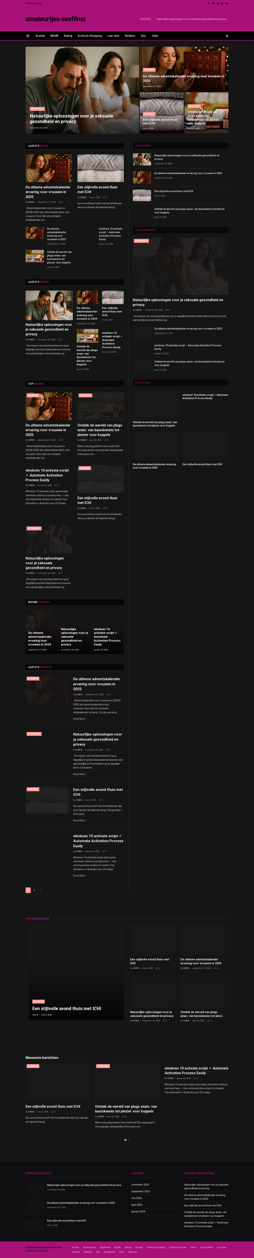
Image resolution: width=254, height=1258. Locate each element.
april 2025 (136, 1204)
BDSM (54, 35)
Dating (68, 35)
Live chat (113, 35)
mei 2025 (136, 1198)
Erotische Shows (178, 1247)
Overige (76, 1252)
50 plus (75, 1247)
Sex (143, 35)
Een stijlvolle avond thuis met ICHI (160, 121)
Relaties (130, 35)
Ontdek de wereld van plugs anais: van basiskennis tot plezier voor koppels (203, 117)
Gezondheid (37, 109)
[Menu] (27, 35)
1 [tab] (125, 1140)
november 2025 (140, 1184)
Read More (79, 718)
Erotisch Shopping (90, 35)
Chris (31, 202)
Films (193, 1247)
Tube (155, 35)
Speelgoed (194, 106)
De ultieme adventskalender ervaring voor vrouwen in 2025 (184, 78)
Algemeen (149, 70)
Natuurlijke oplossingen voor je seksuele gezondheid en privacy (192, 19)
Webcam (132, 1252)
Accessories (89, 1247)
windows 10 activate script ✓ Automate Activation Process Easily (110, 234)
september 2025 (140, 1191)
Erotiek (40, 35)
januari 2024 (138, 1211)
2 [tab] (128, 1140)
